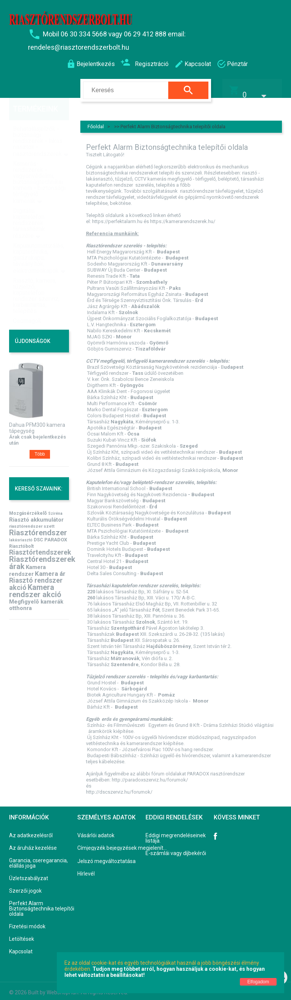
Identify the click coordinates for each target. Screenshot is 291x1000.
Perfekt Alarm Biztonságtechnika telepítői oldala (41, 904)
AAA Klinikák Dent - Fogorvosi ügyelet (128, 386)
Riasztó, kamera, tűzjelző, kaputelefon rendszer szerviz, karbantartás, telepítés (36, 280)
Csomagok (27, 305)
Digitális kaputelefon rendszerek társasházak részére (29, 208)
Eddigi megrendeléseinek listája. (176, 833)
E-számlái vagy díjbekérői (176, 848)
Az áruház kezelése (33, 843)
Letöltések (21, 934)
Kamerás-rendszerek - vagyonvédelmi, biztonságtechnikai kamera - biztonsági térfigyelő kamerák (39, 167)
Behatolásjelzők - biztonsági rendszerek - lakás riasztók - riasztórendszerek (38, 126)
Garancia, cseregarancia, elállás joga (38, 858)
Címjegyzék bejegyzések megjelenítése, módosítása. (123, 843)
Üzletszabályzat (28, 873)
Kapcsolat (21, 947)
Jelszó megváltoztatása (106, 856)
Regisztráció (144, 63)
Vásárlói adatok (95, 830)
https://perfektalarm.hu (117, 216)
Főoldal (96, 121)
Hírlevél (86, 869)
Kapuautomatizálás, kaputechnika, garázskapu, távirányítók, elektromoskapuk (38, 242)
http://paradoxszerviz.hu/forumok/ (150, 775)
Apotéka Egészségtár (111, 423)
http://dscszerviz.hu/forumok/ (119, 787)
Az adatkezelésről (31, 830)
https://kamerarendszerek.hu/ (182, 216)
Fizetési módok (27, 922)
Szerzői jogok (25, 886)
